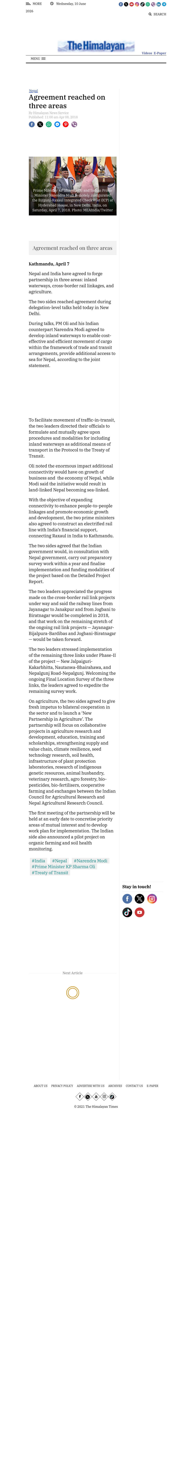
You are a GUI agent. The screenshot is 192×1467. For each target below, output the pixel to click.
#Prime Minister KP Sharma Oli (63, 866)
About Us (40, 1086)
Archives (115, 1086)
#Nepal (59, 861)
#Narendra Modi (90, 861)
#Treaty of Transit (50, 872)
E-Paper (160, 53)
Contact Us (134, 1086)
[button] (38, 58)
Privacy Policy (62, 1086)
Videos (147, 53)
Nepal (33, 91)
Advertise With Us (90, 1086)
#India (38, 861)
